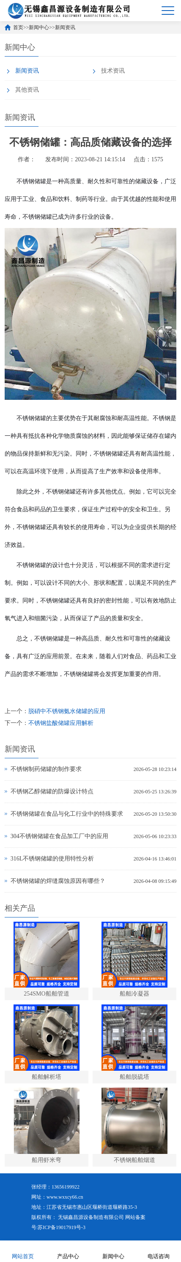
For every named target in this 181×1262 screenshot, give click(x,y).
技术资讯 (113, 71)
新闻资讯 (65, 27)
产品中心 (68, 1250)
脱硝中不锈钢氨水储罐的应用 (66, 711)
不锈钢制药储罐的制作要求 (46, 769)
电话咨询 (159, 1250)
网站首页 (23, 1250)
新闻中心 (39, 27)
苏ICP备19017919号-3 (61, 1227)
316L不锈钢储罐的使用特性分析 (52, 858)
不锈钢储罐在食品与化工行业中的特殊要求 (67, 814)
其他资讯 (27, 90)
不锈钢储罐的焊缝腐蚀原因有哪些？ (58, 881)
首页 (18, 27)
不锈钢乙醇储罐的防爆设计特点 (52, 791)
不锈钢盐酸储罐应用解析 (60, 723)
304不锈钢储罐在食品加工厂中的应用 (59, 836)
